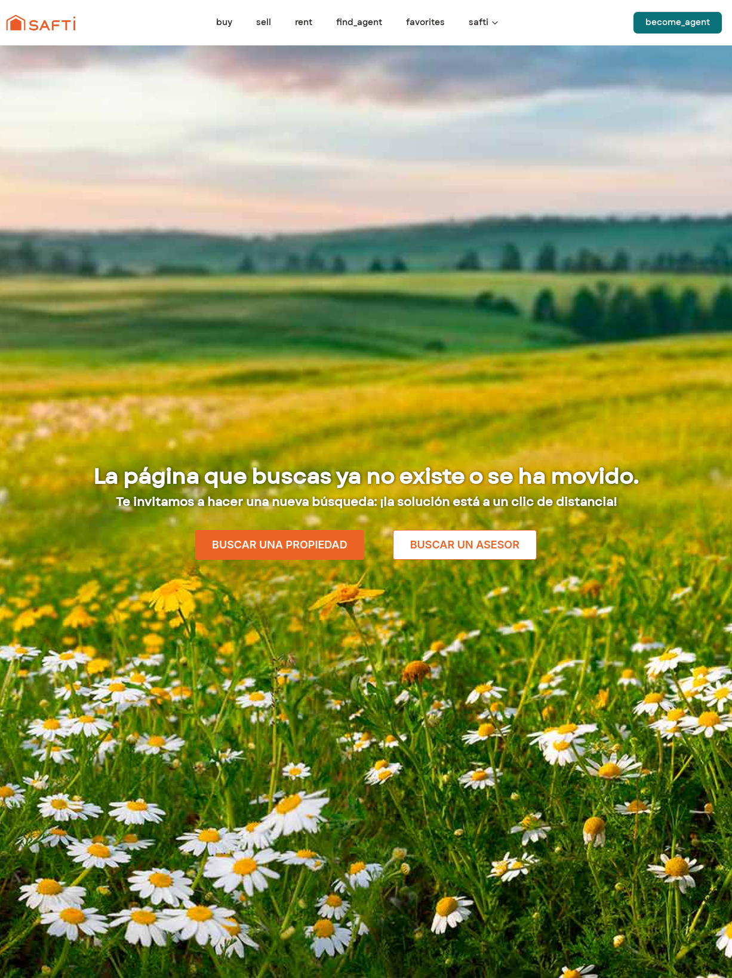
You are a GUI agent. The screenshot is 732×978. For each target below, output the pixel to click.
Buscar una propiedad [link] (279, 544)
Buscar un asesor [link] (464, 544)
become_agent (677, 23)
